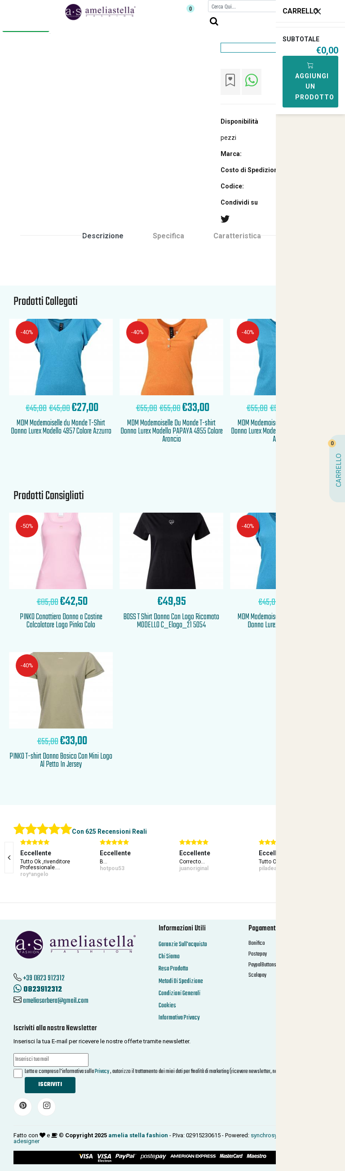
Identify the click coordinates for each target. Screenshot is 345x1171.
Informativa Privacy (179, 1018)
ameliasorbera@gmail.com (55, 1001)
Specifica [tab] (168, 236)
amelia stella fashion (138, 1135)
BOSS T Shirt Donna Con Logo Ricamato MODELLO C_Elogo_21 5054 (171, 621)
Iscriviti (50, 1084)
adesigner (26, 1141)
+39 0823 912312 (44, 978)
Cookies (167, 1006)
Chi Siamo (169, 957)
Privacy (102, 1071)
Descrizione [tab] (103, 236)
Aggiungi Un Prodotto (314, 81)
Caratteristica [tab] (237, 236)
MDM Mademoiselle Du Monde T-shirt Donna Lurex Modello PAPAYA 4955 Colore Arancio (171, 431)
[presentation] (8, 857)
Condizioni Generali (179, 993)
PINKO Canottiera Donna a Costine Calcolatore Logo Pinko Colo (61, 621)
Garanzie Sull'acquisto (183, 944)
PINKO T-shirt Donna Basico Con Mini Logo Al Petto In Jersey (60, 760)
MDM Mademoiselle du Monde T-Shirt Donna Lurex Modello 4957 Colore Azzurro (61, 427)
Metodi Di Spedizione (181, 981)
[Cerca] (251, 6)
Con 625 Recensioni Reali (109, 831)
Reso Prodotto (173, 969)
